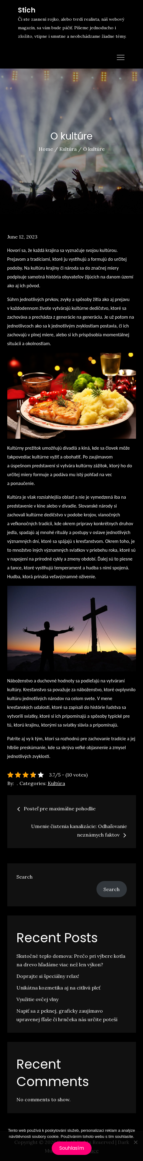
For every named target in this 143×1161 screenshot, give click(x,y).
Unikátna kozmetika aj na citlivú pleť (58, 988)
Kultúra (56, 783)
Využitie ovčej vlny (37, 999)
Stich (26, 10)
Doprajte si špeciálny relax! (47, 976)
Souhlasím (71, 1148)
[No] (135, 1142)
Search (24, 877)
